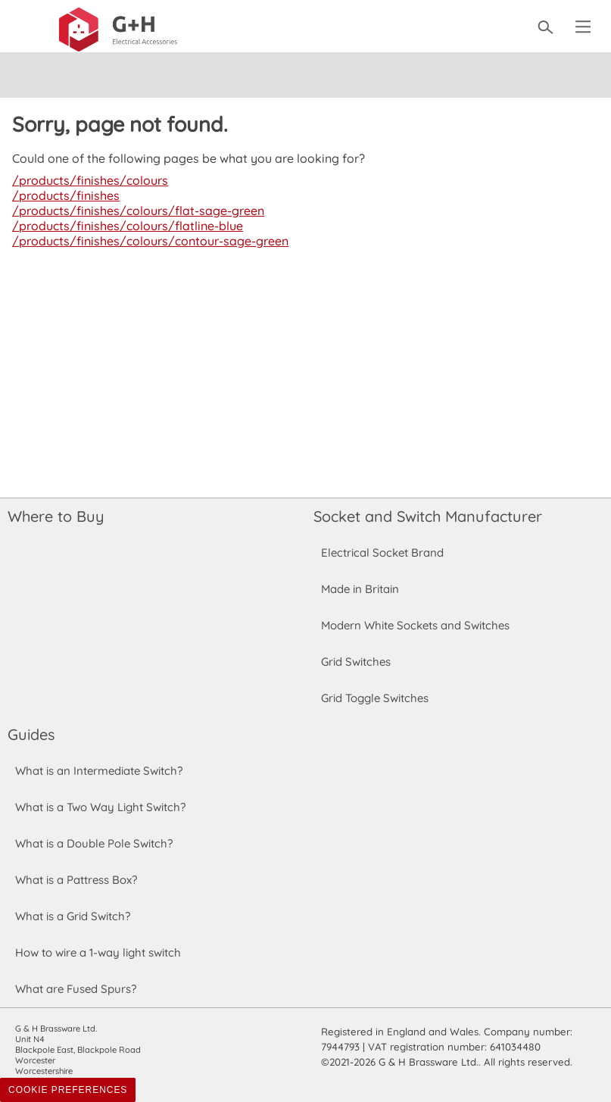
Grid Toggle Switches (375, 698)
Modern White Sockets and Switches (415, 625)
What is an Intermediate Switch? (99, 770)
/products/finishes (64, 195)
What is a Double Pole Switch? (93, 843)
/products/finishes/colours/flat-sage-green (134, 210)
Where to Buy (55, 516)
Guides (31, 734)
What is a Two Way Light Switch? (100, 807)
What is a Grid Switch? (73, 916)
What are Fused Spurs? (75, 989)
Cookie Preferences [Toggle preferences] (67, 1090)
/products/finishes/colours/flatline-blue (124, 225)
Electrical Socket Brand (381, 552)
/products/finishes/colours (88, 180)
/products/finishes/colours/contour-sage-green (147, 240)
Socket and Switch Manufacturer (426, 516)
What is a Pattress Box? (76, 880)
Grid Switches (356, 661)
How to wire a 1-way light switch (98, 952)
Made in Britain (360, 589)
